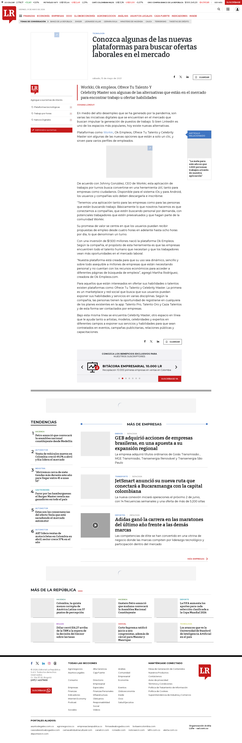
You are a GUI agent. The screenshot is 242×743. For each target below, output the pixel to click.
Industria (40, 468)
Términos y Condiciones (160, 684)
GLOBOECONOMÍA (84, 16)
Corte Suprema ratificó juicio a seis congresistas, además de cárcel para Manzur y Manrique (133, 634)
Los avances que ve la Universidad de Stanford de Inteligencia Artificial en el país (195, 632)
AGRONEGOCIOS (106, 16)
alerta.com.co (170, 730)
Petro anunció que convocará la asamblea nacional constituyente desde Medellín (53, 438)
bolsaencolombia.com (144, 726)
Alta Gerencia (100, 669)
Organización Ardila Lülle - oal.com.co (200, 727)
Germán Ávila (110, 22)
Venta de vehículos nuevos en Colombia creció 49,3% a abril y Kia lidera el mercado (53, 456)
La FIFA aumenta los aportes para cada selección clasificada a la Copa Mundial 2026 (194, 608)
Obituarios (98, 698)
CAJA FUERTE (162, 16)
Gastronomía (42, 490)
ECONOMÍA (43, 16)
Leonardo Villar (93, 22)
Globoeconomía (126, 691)
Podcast (72, 702)
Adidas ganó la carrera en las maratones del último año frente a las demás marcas (159, 525)
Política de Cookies (158, 691)
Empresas (73, 687)
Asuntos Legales (76, 672)
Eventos (122, 687)
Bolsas (60, 624)
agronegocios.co (65, 726)
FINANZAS (29, 16)
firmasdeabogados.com (117, 726)
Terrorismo (160, 22)
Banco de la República (61, 22)
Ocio (120, 698)
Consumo (73, 680)
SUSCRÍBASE (233, 2)
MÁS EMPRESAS (196, 559)
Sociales (72, 710)
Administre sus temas (44, 130)
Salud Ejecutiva (126, 702)
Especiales (98, 687)
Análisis (121, 669)
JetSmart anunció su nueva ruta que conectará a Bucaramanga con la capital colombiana (158, 486)
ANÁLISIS (123, 16)
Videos (96, 710)
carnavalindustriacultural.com (77, 730)
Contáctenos (155, 676)
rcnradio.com (118, 730)
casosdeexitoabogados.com (45, 730)
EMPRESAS (58, 16)
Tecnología (186, 624)
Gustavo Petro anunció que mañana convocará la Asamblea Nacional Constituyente (133, 608)
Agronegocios (75, 669)
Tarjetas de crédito (179, 22)
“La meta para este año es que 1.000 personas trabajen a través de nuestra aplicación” (199, 168)
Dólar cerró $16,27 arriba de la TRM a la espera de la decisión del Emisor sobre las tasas (72, 632)
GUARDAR (202, 77)
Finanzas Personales (103, 691)
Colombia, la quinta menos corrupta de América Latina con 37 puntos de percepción (70, 608)
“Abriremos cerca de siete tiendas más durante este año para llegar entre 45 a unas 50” (53, 477)
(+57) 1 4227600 (39, 680)
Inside (121, 695)
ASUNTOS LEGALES (141, 16)
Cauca (149, 22)
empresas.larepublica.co (89, 726)
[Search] (219, 9)
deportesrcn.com (39, 733)
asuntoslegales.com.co (42, 726)
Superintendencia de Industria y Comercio (169, 695)
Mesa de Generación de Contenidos (166, 669)
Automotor (41, 450)
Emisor (78, 22)
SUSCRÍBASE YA (169, 378)
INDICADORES (179, 16)
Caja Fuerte (99, 672)
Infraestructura (100, 695)
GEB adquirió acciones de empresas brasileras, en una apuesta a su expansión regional (154, 443)
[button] (81, 367)
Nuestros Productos (158, 672)
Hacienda (39, 432)
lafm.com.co (154, 730)
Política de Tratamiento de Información (168, 687)
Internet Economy (77, 698)
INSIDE (193, 16)
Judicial (122, 624)
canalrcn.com (102, 730)
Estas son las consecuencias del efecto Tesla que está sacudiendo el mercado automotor (52, 516)
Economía (123, 680)
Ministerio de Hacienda (131, 22)
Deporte (184, 599)
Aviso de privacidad (158, 680)
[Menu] (21, 16)
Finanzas (72, 691)
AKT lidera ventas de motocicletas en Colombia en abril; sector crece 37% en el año (53, 538)
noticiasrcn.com (137, 730)
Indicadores (74, 695)
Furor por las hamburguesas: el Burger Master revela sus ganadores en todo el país (53, 496)
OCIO (69, 16)
